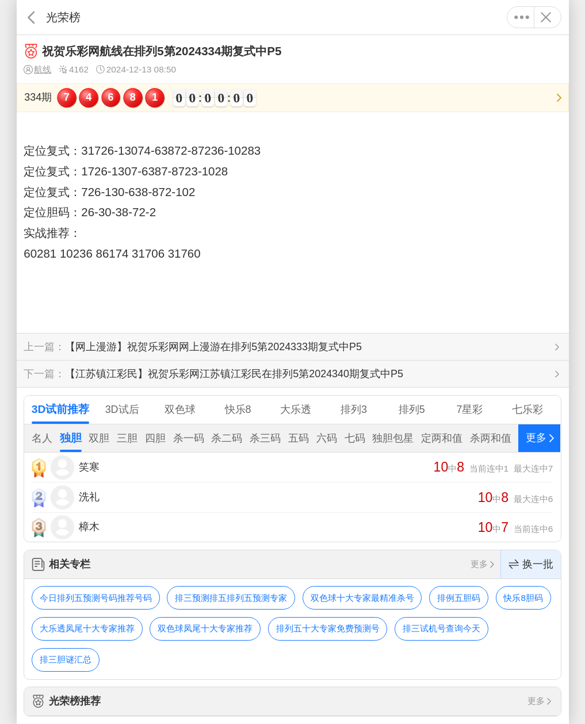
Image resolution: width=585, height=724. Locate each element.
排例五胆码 (458, 598)
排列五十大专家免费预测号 (328, 628)
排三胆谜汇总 (65, 659)
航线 (37, 69)
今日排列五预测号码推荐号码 (96, 598)
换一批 (530, 564)
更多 (522, 17)
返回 (31, 17)
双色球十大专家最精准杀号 (362, 598)
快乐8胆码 (523, 598)
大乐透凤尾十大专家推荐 (87, 628)
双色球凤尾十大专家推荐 (205, 628)
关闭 (546, 17)
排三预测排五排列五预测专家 (231, 598)
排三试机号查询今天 (441, 628)
